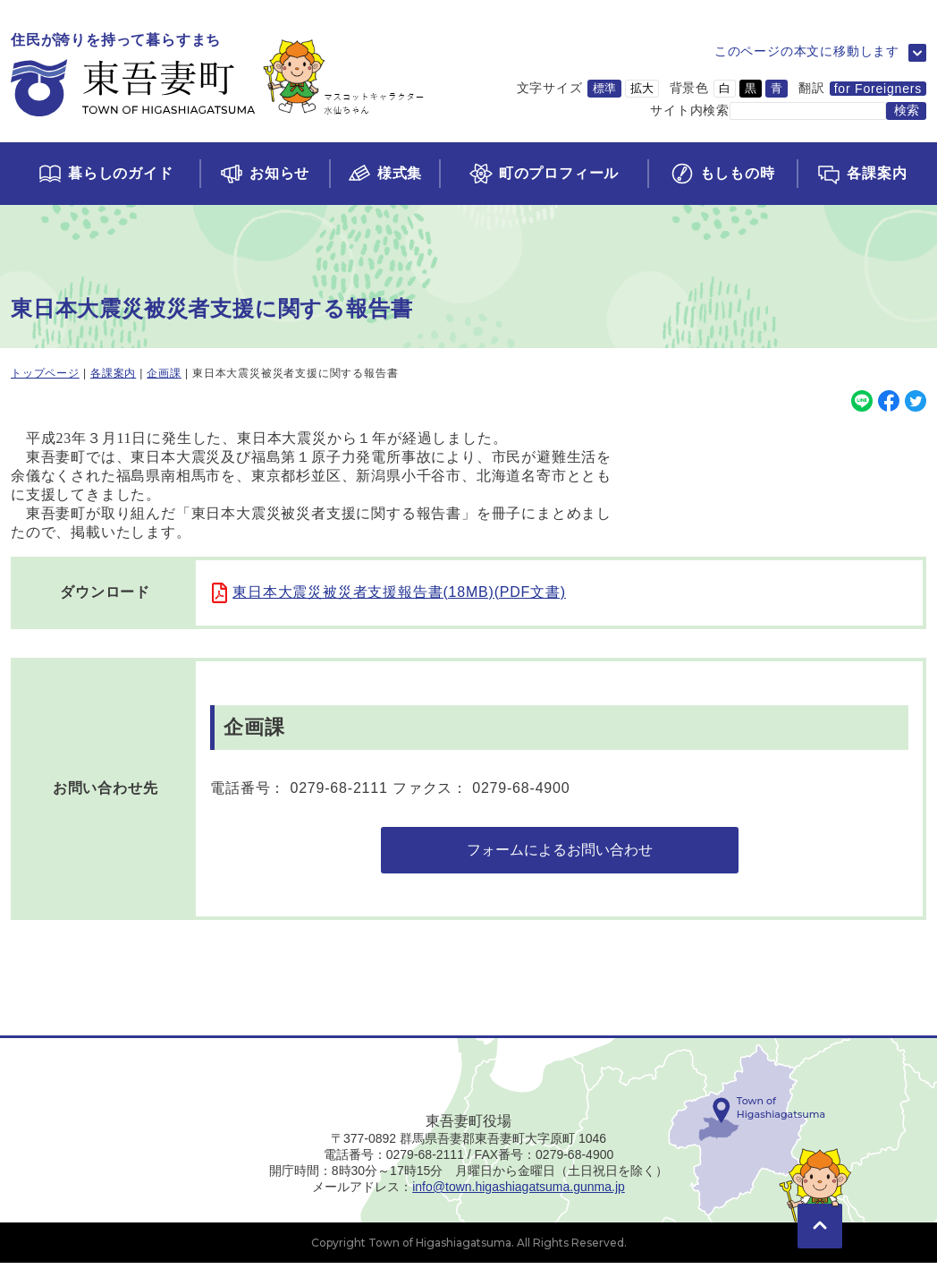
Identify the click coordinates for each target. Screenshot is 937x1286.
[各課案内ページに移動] (861, 173)
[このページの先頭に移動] (820, 1223)
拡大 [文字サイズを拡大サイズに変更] (642, 88)
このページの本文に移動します (806, 51)
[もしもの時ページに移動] (722, 173)
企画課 (164, 373)
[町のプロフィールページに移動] (542, 173)
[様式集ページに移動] (384, 173)
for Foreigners (878, 88)
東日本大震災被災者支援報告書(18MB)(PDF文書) (399, 592)
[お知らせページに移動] (264, 173)
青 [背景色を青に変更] (776, 88)
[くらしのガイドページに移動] (105, 173)
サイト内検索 (690, 110)
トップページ (45, 373)
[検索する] (906, 111)
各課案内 (113, 373)
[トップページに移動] (218, 75)
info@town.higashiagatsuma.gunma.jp (518, 1210)
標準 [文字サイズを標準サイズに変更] (604, 88)
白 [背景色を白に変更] (724, 88)
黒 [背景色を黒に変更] (750, 88)
